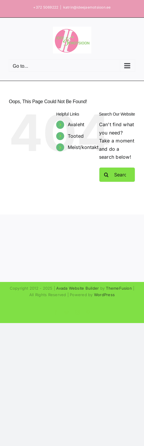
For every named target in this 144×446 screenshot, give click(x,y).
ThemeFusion (119, 288)
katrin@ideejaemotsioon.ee (87, 7)
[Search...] (117, 174)
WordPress (104, 294)
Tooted (76, 136)
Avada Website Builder (77, 288)
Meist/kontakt (83, 147)
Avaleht (76, 124)
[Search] (106, 174)
